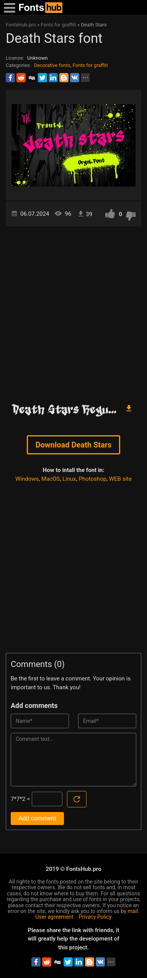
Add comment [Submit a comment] (37, 818)
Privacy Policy (94, 917)
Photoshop (93, 478)
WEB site (120, 478)
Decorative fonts (52, 65)
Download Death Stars (74, 444)
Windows (27, 478)
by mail (129, 911)
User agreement (55, 917)
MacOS (50, 478)
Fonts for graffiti (90, 65)
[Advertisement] (73, 311)
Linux (69, 478)
